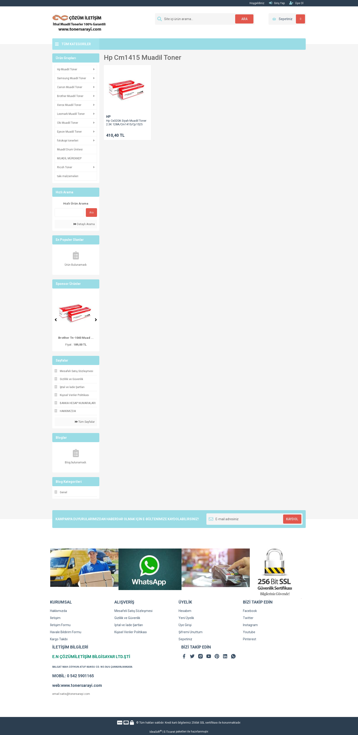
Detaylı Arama (84, 224)
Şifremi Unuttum (191, 632)
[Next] (96, 320)
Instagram (250, 625)
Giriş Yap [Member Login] (277, 3)
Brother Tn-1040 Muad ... (76, 337)
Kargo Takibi (59, 639)
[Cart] (287, 19)
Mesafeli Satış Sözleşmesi (133, 611)
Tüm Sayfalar (85, 421)
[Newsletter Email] (254, 519)
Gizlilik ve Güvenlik (127, 618)
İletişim (55, 618)
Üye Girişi (185, 625)
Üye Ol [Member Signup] (296, 3)
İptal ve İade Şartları (128, 625)
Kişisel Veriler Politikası (130, 632)
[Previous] (56, 320)
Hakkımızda (58, 611)
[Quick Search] (69, 212)
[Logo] (79, 22)
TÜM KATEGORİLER (76, 44)
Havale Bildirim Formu (65, 632)
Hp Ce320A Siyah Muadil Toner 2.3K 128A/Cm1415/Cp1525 (126, 122)
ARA (244, 19)
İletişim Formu (60, 625)
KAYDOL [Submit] (292, 519)
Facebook (250, 611)
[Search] (205, 19)
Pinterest (249, 639)
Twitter (248, 618)
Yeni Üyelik (186, 618)
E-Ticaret (169, 731)
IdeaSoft (156, 731)
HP (108, 116)
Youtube (249, 632)
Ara (91, 212)
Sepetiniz (185, 639)
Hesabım (185, 611)
